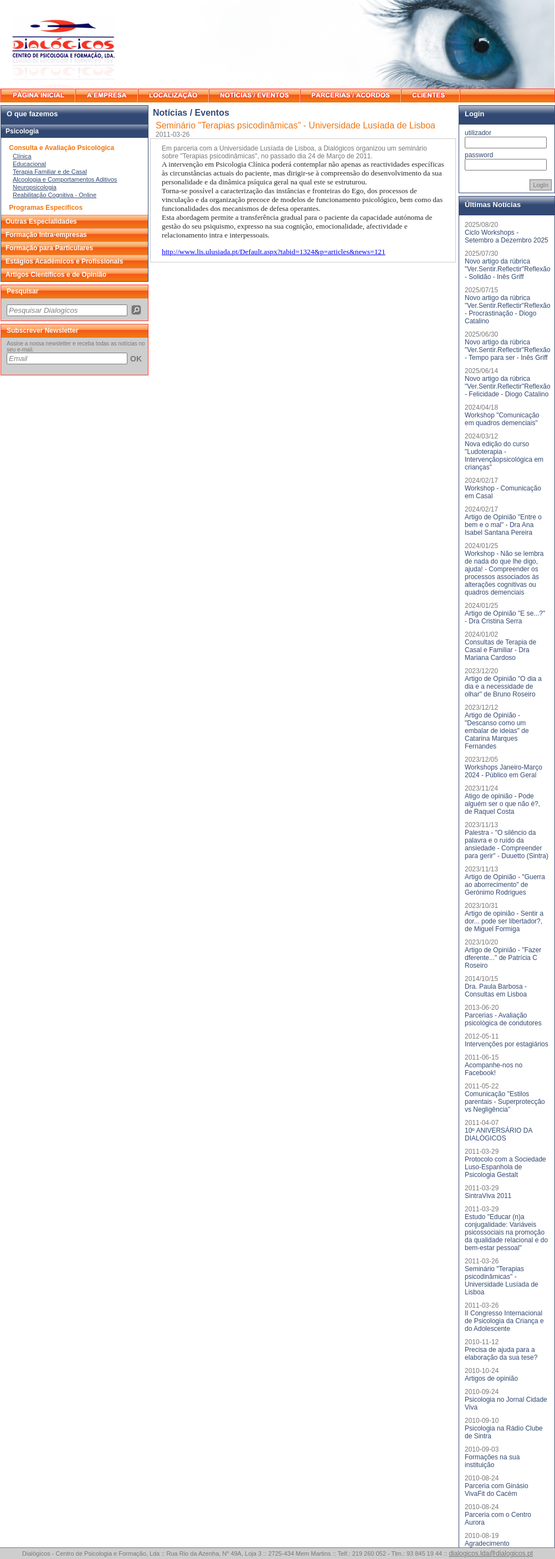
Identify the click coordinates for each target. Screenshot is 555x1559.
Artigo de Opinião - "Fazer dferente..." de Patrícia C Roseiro (503, 957)
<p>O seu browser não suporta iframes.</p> (74, 309)
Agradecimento (487, 1543)
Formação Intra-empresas (46, 235)
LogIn (540, 185)
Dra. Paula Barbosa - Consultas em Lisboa (496, 990)
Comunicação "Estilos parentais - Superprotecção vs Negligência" (505, 1101)
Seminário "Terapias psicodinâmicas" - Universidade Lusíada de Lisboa (501, 1280)
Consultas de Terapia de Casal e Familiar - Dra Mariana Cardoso (500, 650)
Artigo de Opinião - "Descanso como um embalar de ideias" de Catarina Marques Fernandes (497, 730)
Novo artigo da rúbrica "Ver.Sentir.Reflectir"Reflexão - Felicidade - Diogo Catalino (508, 386)
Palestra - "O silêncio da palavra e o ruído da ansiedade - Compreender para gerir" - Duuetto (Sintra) (506, 844)
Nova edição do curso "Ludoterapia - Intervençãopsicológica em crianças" (504, 455)
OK (136, 358)
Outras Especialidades (41, 221)
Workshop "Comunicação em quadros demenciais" (502, 419)
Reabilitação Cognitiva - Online (54, 195)
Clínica (22, 156)
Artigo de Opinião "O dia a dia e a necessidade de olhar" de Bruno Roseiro (503, 686)
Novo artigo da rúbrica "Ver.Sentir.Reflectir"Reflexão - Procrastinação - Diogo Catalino (508, 309)
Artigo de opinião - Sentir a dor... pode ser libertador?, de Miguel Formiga (504, 921)
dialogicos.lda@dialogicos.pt (491, 1553)
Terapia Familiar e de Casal (50, 171)
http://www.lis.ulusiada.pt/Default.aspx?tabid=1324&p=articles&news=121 (274, 251)
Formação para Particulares (49, 248)
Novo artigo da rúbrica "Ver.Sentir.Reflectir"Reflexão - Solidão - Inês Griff (508, 269)
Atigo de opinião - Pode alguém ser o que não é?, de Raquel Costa (502, 803)
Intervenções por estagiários (506, 1044)
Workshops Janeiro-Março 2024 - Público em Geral (503, 771)
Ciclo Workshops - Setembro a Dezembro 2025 (506, 236)
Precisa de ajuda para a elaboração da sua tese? (501, 1353)
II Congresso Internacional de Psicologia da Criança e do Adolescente (504, 1321)
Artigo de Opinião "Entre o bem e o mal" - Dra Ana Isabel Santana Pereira (503, 524)
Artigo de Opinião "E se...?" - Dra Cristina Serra (505, 617)
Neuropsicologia (34, 187)
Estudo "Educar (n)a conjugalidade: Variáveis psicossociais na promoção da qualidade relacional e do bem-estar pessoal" (506, 1232)
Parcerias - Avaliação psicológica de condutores (503, 1019)
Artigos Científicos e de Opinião (56, 274)
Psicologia (22, 131)
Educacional (29, 164)
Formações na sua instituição (492, 1461)
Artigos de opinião (491, 1378)
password (479, 155)
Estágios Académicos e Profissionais (64, 261)
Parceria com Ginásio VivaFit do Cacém (496, 1490)
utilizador (478, 133)
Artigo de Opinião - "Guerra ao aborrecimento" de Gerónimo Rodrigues (505, 884)
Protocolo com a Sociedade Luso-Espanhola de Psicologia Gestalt (505, 1167)
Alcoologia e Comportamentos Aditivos (65, 179)
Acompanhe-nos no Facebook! (493, 1069)
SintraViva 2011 (488, 1196)
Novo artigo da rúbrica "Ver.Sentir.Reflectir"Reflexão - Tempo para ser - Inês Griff (508, 350)
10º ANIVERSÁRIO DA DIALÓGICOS (498, 1134)
